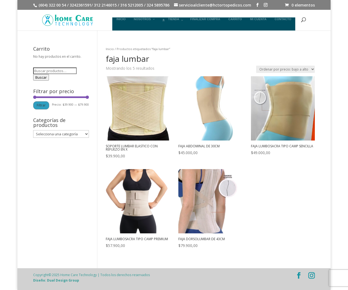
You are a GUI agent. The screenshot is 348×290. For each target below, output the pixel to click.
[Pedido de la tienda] (285, 69)
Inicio (110, 49)
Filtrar (41, 105)
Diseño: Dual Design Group (56, 280)
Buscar (41, 77)
